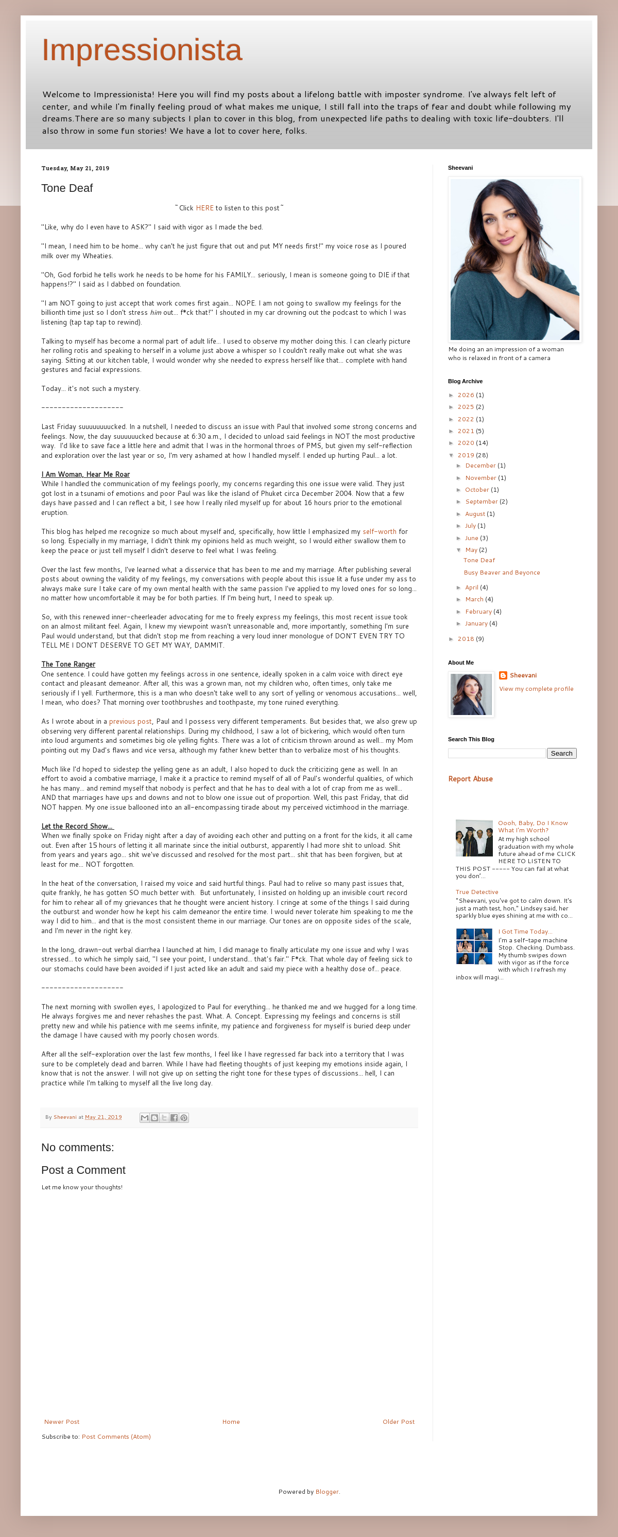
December (481, 465)
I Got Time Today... (525, 931)
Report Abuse (470, 779)
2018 (467, 638)
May (472, 549)
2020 (467, 442)
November (481, 477)
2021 (467, 430)
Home (231, 1421)
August (476, 513)
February (479, 611)
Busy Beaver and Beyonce (502, 572)
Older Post (399, 1421)
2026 (467, 394)
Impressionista (142, 49)
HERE (205, 207)
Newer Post (61, 1421)
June (472, 537)
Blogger (327, 1491)
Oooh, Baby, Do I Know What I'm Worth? (533, 826)
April (472, 587)
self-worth (380, 531)
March (475, 599)
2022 (467, 419)
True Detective (477, 891)
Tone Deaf (479, 560)
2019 (467, 455)
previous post (130, 721)
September (482, 501)
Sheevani (523, 675)
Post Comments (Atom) (116, 1436)
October (478, 489)
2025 (467, 406)
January (477, 623)
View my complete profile (536, 688)
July (471, 525)
